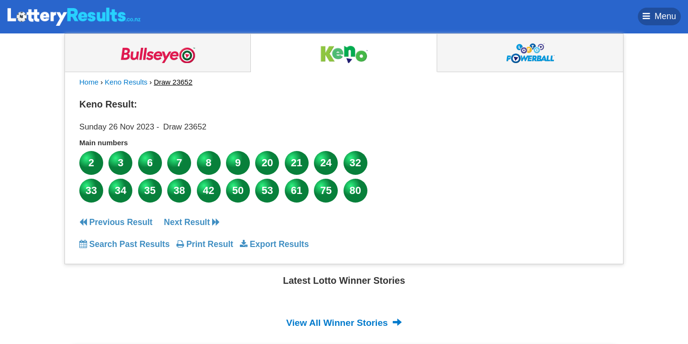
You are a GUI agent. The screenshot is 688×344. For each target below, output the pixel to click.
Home (88, 82)
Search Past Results (124, 244)
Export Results (274, 244)
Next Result (192, 222)
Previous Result (115, 222)
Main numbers (103, 143)
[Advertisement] (522, 155)
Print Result (204, 244)
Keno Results (126, 82)
